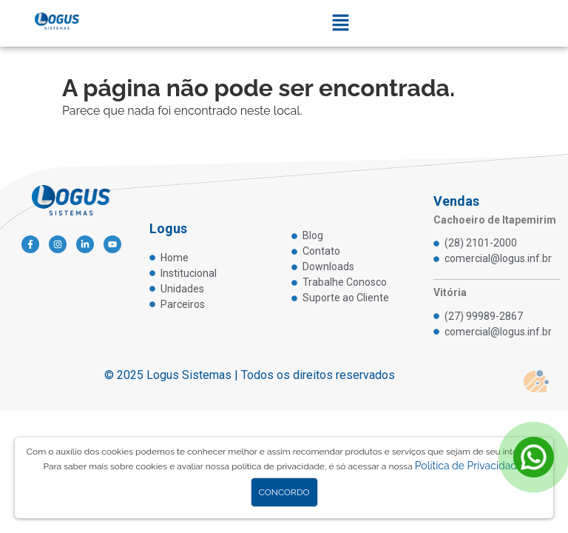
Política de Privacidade (469, 466)
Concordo (284, 492)
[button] (341, 23)
